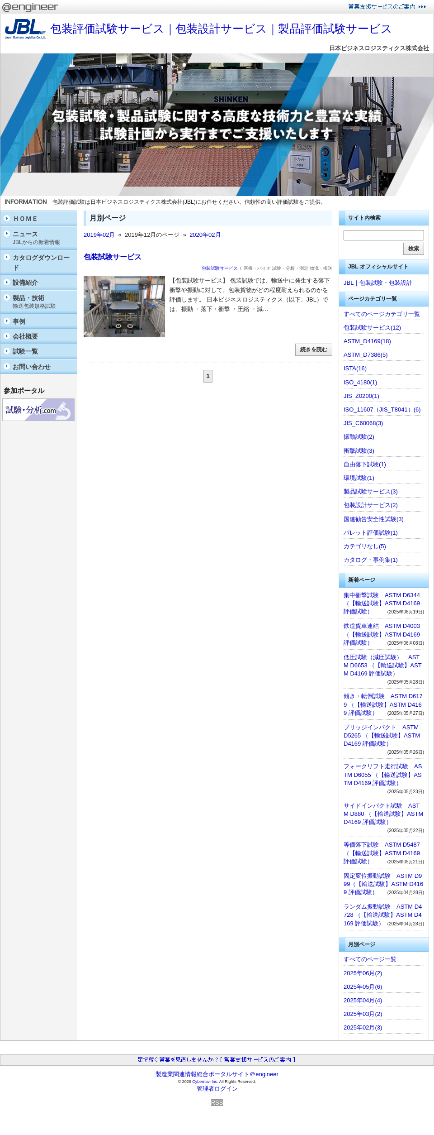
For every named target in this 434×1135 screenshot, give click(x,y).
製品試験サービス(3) (371, 491)
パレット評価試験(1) (371, 532)
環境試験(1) (359, 477)
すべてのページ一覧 (370, 959)
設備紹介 (25, 282)
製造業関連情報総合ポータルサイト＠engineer (217, 1074)
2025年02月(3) (363, 1027)
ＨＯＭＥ (25, 218)
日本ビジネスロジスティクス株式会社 (379, 48)
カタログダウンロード (41, 262)
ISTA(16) (355, 368)
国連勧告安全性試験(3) (374, 519)
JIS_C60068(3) (363, 423)
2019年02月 (99, 234)
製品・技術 (42, 302)
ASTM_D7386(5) (366, 354)
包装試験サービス (113, 257)
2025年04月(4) (363, 1000)
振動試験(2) (359, 436)
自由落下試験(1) (365, 464)
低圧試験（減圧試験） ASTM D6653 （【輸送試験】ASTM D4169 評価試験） (383, 665)
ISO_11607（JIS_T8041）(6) (382, 409)
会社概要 (25, 336)
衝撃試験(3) (359, 450)
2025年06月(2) (363, 973)
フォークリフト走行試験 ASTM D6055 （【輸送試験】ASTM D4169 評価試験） (383, 774)
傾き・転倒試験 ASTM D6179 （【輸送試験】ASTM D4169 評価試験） (383, 704)
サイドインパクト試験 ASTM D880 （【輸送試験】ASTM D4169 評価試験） (383, 813)
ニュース (42, 238)
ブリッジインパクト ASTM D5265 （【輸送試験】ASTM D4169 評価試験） (382, 735)
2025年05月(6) (363, 986)
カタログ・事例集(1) (371, 559)
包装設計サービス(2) (371, 505)
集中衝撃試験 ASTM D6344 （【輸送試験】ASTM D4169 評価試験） (382, 603)
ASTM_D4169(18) (367, 341)
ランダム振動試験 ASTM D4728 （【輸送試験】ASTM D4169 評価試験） (383, 914)
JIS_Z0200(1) (361, 396)
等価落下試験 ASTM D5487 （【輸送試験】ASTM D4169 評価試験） (382, 852)
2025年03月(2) (363, 1013)
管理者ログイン (217, 1088)
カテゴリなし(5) (365, 546)
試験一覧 (25, 351)
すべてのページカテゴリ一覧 (382, 314)
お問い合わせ (32, 366)
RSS (217, 1102)
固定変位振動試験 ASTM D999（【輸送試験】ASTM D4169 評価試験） (383, 884)
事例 (19, 321)
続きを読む (313, 349)
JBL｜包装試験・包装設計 (378, 282)
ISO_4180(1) (360, 382)
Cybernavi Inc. (205, 1081)
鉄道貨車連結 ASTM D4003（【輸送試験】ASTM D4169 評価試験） (382, 634)
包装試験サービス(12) (372, 327)
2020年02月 (205, 234)
